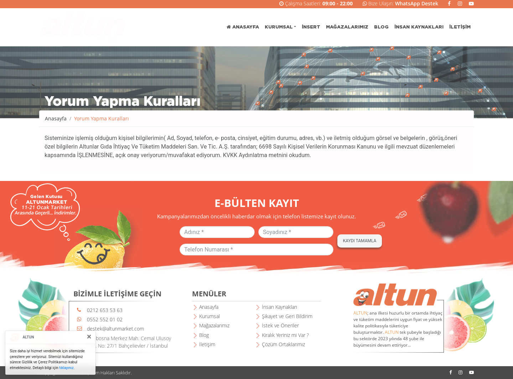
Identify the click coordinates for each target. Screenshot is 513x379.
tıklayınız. (66, 367)
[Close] (89, 336)
